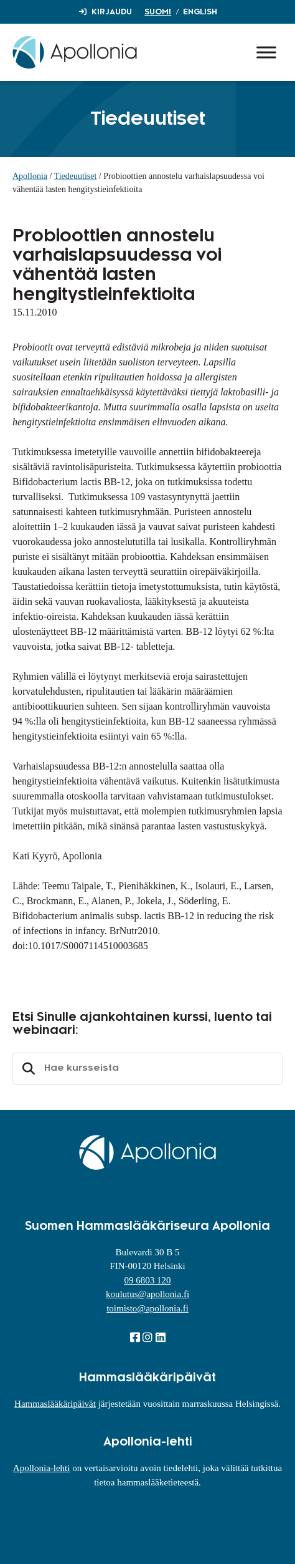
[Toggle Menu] (266, 52)
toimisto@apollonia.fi (147, 1308)
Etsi (26, 1069)
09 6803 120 (147, 1280)
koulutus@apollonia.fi (147, 1294)
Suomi (157, 12)
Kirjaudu (111, 12)
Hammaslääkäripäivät (55, 1404)
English (200, 12)
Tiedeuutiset (75, 176)
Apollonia (29, 176)
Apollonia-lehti (41, 1468)
